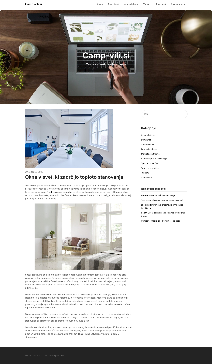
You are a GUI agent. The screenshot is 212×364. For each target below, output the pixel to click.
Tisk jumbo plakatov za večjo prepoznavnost (162, 200)
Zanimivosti (113, 4)
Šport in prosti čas (149, 163)
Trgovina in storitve (150, 168)
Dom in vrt (161, 4)
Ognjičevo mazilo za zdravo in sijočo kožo (160, 221)
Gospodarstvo (178, 4)
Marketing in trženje (150, 154)
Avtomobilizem (131, 4)
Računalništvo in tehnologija (154, 158)
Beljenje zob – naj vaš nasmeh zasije (158, 195)
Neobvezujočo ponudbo (59, 192)
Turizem (147, 4)
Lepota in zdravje (149, 149)
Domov (100, 4)
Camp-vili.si (33, 4)
